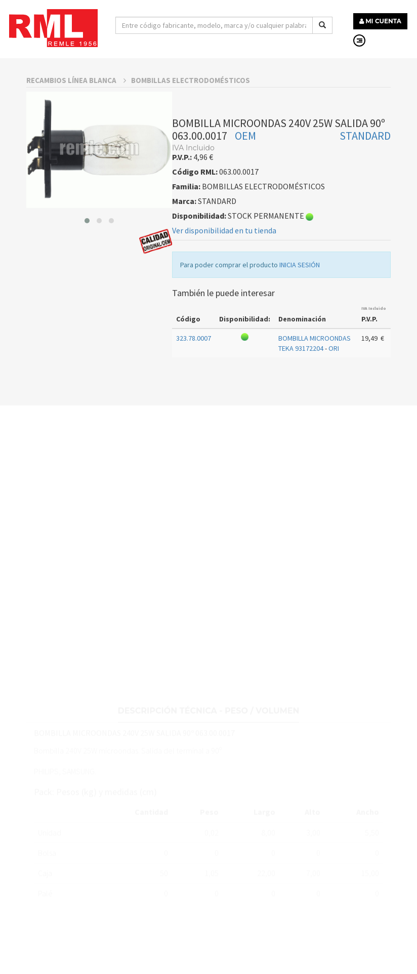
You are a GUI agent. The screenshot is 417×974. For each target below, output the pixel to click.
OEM (245, 165)
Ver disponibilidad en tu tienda (224, 260)
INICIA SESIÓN (299, 294)
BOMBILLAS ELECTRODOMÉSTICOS (190, 110)
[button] (87, 251)
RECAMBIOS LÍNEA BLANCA (76, 110)
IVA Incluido (373, 338)
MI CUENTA (380, 21)
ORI (333, 378)
